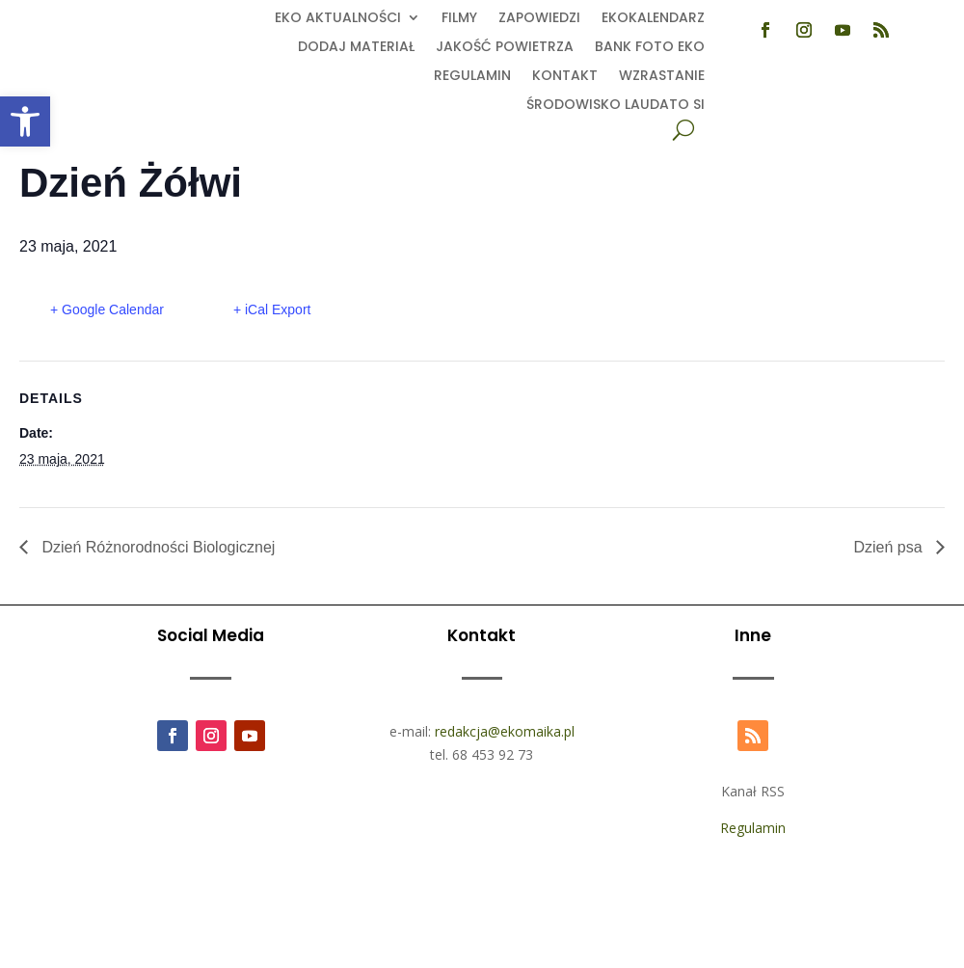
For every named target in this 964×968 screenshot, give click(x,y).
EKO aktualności (338, 19)
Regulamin (472, 76)
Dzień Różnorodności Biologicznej (156, 547)
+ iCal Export (272, 309)
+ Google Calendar (107, 309)
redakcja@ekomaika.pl (505, 731)
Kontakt (565, 76)
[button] (25, 121)
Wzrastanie (662, 76)
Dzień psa (889, 547)
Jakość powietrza (505, 48)
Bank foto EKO (650, 48)
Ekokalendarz (653, 19)
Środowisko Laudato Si (615, 105)
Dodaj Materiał (356, 48)
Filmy (459, 19)
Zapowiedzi (539, 19)
